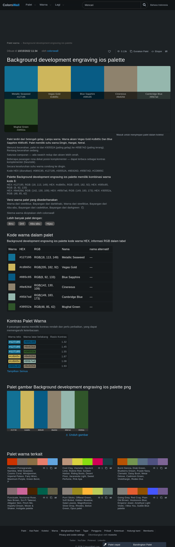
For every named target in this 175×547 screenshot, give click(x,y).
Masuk (119, 134)
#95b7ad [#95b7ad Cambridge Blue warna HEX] (11, 294)
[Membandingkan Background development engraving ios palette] (166, 51)
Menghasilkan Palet (70, 531)
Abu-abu (35, 223)
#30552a (25, 307)
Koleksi (45, 531)
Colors (11, 5)
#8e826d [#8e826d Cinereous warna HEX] (11, 284)
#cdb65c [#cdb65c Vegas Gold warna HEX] (11, 265)
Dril (22, 223)
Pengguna (96, 531)
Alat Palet (34, 531)
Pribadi (107, 531)
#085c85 (25, 277)
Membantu (148, 531)
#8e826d (25, 287)
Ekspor (156, 51)
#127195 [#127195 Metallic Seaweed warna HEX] (11, 255)
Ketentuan (119, 531)
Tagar (86, 531)
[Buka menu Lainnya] (35, 5)
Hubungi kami (133, 531)
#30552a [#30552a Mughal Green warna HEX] (11, 304)
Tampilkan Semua (17, 371)
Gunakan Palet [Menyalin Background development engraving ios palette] (139, 51)
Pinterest (92, 540)
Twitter (73, 540)
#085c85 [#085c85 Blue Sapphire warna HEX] (11, 275)
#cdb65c (25, 267)
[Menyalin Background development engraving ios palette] (83, 208)
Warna (44, 4)
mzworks (112, 535)
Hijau (50, 223)
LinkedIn (101, 540)
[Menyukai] (109, 51)
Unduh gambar (76, 434)
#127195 (25, 257)
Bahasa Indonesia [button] (159, 5)
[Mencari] (115, 5)
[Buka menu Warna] (50, 5)
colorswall (52, 51)
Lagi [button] (57, 4)
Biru (11, 223)
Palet (29, 4)
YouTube (81, 540)
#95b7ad (25, 297)
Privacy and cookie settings (71, 535)
